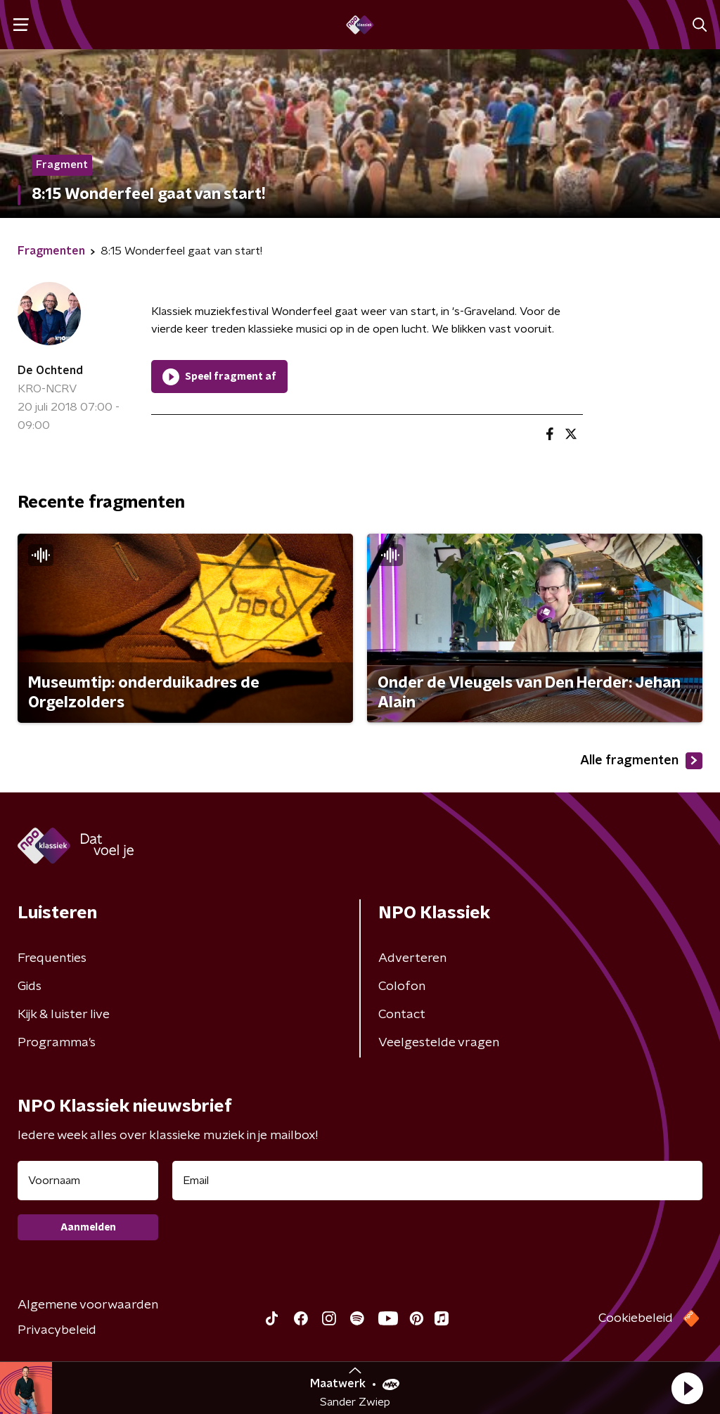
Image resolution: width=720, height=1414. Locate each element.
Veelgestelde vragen (438, 1042)
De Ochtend (50, 370)
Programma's (57, 1042)
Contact (401, 1014)
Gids (29, 986)
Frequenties (52, 958)
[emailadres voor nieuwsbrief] (437, 1180)
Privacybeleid (57, 1330)
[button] (686, 1387)
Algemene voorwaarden (88, 1305)
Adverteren (412, 958)
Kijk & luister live (64, 1014)
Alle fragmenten (641, 760)
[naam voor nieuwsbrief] (88, 1180)
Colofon (401, 986)
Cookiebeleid (635, 1318)
